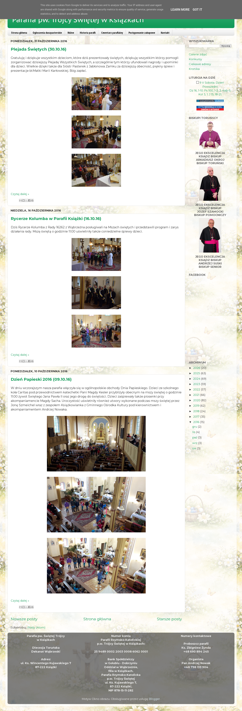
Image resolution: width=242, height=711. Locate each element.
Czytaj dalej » (20, 194)
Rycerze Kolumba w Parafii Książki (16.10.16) (56, 218)
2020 (197, 400)
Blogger (154, 699)
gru (195, 426)
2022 (197, 389)
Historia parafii (88, 32)
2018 (196, 411)
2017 (196, 416)
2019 (196, 405)
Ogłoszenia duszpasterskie (47, 32)
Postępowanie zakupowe (142, 32)
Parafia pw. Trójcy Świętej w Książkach (78, 19)
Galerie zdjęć (198, 54)
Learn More (180, 9)
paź (195, 437)
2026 (197, 368)
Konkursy (195, 59)
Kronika (194, 69)
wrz (195, 443)
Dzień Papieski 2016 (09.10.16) (41, 379)
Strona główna (19, 32)
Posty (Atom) (36, 627)
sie (194, 448)
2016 (196, 422)
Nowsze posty (24, 619)
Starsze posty (169, 619)
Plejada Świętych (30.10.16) (38, 49)
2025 (197, 373)
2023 (197, 384)
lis (194, 432)
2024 (197, 378)
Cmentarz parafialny (112, 32)
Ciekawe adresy (200, 64)
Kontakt (165, 32)
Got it (197, 9)
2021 (196, 395)
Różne (71, 32)
